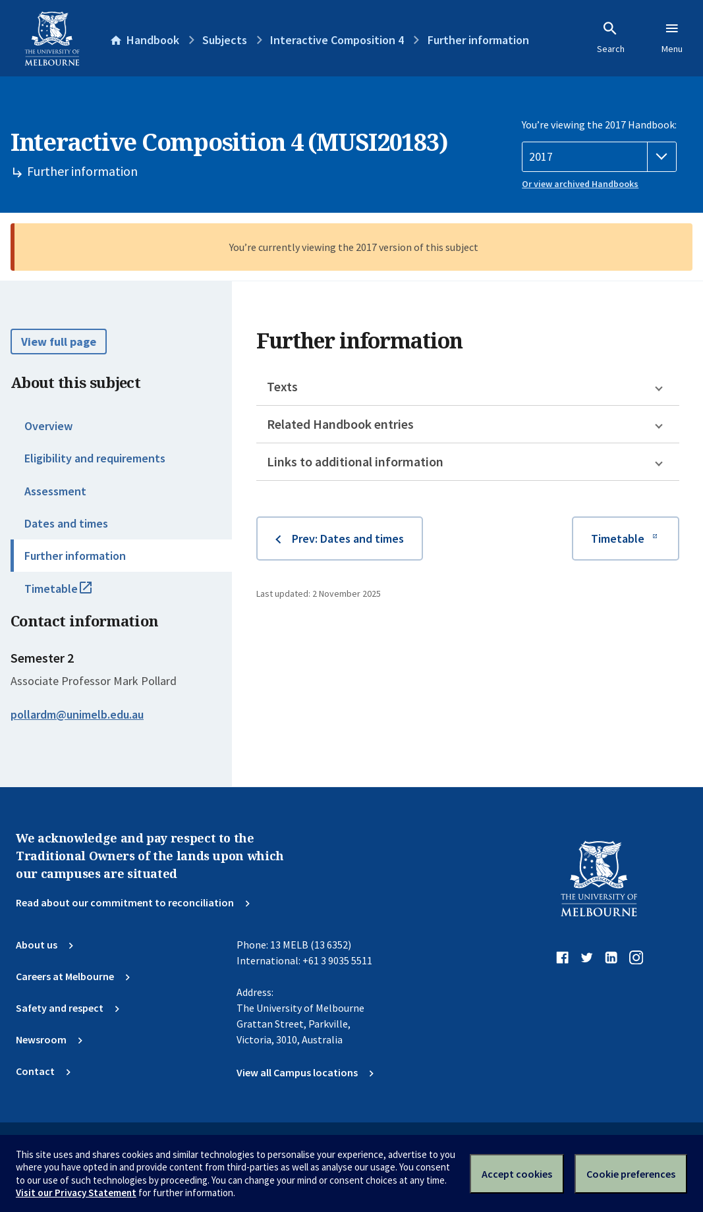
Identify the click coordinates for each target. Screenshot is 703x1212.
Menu (672, 37)
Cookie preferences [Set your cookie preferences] (630, 1173)
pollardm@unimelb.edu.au (77, 715)
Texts (282, 386)
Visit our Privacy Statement (76, 1192)
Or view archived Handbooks (580, 184)
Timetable (72, 594)
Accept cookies (517, 1173)
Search (611, 37)
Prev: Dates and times (348, 538)
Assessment (55, 491)
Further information (75, 555)
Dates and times (66, 523)
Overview (48, 425)
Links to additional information (355, 461)
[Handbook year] (599, 156)
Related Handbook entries (340, 424)
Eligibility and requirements (94, 458)
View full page (58, 341)
